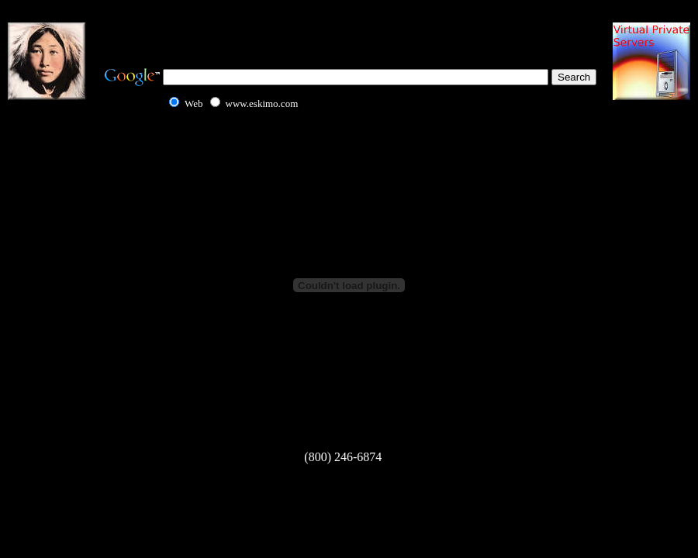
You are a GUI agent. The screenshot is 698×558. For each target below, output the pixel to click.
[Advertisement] (349, 31)
